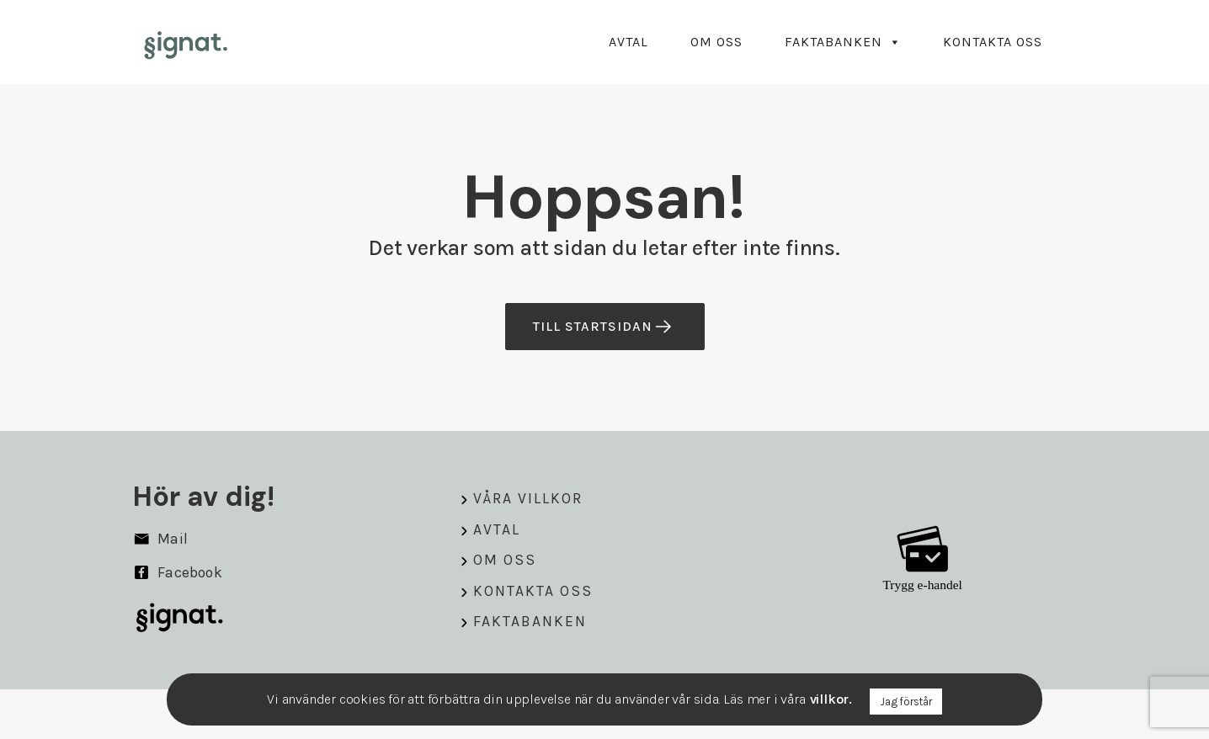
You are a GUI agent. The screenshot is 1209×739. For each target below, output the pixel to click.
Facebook (177, 572)
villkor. (831, 699)
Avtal (628, 42)
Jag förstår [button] (906, 701)
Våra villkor (528, 498)
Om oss (716, 42)
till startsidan (603, 326)
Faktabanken (843, 42)
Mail (160, 538)
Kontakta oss (992, 42)
